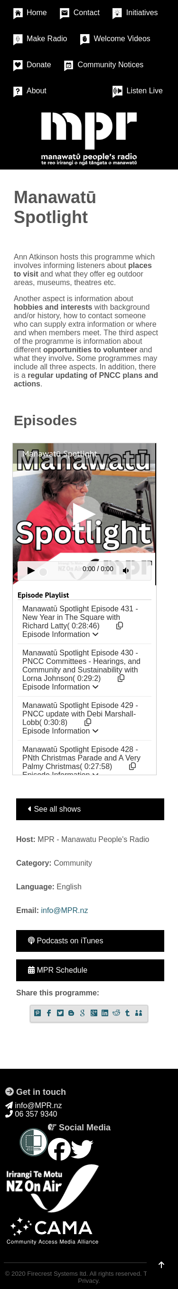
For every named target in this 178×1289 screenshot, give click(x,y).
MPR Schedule (57, 970)
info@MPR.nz (64, 910)
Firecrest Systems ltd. (57, 1273)
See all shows (54, 809)
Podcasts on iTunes (65, 941)
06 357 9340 (31, 1114)
